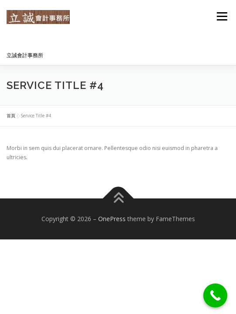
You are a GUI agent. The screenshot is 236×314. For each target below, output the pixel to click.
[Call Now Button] (215, 295)
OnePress (112, 219)
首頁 (11, 116)
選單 (220, 16)
